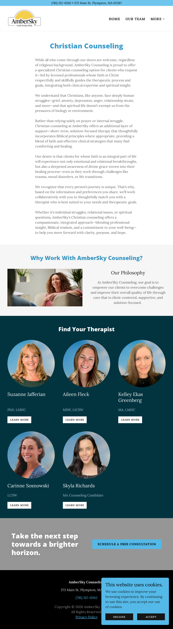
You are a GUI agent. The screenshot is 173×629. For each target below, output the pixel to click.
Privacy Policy (87, 617)
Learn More (19, 419)
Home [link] (114, 19)
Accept (151, 623)
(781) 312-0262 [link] (86, 597)
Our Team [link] (135, 19)
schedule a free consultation (127, 544)
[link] (24, 18)
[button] (158, 19)
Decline (119, 623)
